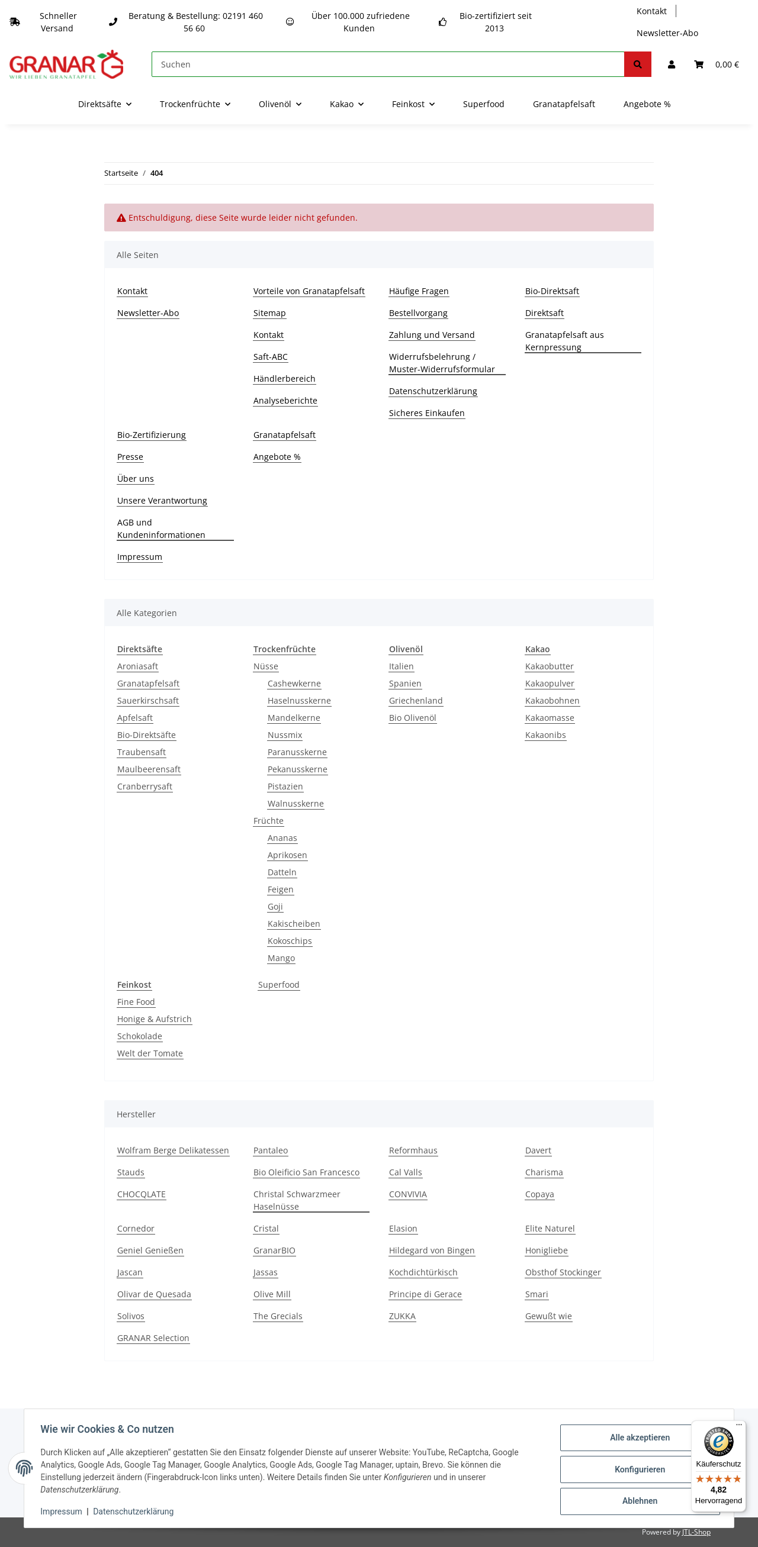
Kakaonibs (545, 734)
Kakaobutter (549, 666)
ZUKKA (402, 1316)
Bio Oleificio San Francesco (306, 1172)
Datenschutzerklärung (433, 391)
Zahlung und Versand (432, 334)
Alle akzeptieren (637, 1438)
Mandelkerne (294, 717)
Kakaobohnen (552, 700)
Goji (275, 906)
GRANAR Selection (153, 1337)
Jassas (265, 1272)
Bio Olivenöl (412, 717)
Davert (538, 1150)
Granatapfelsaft (564, 103)
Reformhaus (413, 1150)
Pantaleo (270, 1150)
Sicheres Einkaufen (427, 412)
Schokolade (139, 1036)
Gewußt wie (548, 1316)
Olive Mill (272, 1294)
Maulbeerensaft (149, 769)
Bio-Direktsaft (552, 290)
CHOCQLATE (141, 1194)
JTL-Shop (696, 1532)
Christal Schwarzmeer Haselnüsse (297, 1200)
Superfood (279, 984)
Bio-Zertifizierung (151, 434)
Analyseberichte (285, 400)
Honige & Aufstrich (154, 1018)
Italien (401, 666)
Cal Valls (405, 1172)
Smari (536, 1294)
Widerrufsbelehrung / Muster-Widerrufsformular (442, 363)
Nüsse (265, 666)
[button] (672, 64)
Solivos (130, 1316)
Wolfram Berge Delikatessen (173, 1150)
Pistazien (285, 786)
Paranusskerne (297, 752)
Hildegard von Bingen (432, 1250)
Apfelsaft (135, 717)
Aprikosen (287, 854)
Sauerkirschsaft (148, 700)
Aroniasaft (137, 666)
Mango (281, 957)
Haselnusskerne (299, 700)
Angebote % (647, 103)
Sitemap (269, 312)
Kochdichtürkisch (423, 1272)
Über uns (135, 478)
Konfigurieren (637, 1469)
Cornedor (136, 1228)
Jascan (130, 1272)
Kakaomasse (549, 717)
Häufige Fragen (419, 290)
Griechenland (416, 700)
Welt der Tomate (150, 1053)
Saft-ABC (270, 356)
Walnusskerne (296, 803)
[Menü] (739, 1427)
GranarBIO (274, 1250)
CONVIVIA (408, 1194)
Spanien (405, 683)
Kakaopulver (549, 683)
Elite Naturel (550, 1228)
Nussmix (285, 734)
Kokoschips (290, 940)
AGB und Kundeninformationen (161, 528)
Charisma (544, 1172)
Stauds (130, 1172)
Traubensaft (141, 752)
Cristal (266, 1228)
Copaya (539, 1194)
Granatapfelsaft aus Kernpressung (564, 341)
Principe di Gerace (425, 1294)
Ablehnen (636, 1500)
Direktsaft (544, 312)
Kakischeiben (294, 923)
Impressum (139, 556)
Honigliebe (546, 1250)
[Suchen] (388, 64)
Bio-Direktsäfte (146, 734)
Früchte (268, 820)
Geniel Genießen (150, 1250)
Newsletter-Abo (667, 32)
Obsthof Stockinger (563, 1272)
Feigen (281, 889)
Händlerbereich (284, 378)
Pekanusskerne (297, 769)
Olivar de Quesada (154, 1294)
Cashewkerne (294, 683)
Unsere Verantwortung (162, 500)
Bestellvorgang (418, 312)
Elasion (403, 1228)
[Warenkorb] (717, 64)
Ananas (282, 837)
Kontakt (652, 11)
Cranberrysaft (144, 786)
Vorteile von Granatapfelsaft (309, 290)
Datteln (282, 872)
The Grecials (278, 1316)
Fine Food (136, 1001)
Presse (130, 456)
